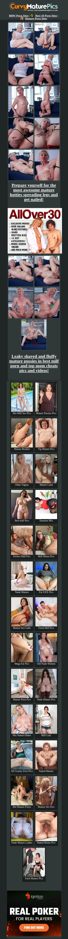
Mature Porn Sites (33, 18)
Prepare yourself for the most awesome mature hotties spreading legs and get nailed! (34, 192)
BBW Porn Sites (19, 15)
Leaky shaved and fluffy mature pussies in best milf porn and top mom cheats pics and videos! (34, 363)
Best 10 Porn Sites (44, 15)
